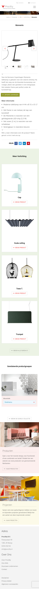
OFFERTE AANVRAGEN (10, 95)
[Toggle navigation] (34, 7)
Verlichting (27, 17)
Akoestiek (6, 398)
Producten (14, 17)
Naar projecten (10, 520)
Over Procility (6, 560)
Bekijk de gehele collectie (19, 419)
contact (9, 135)
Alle (21, 17)
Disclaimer (5, 578)
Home (8, 17)
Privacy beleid (6, 581)
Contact (32, 3)
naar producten (11, 469)
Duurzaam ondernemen (10, 566)
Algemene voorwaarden (10, 584)
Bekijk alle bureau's (19, 350)
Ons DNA (5, 563)
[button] (5, 48)
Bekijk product (19, 202)
